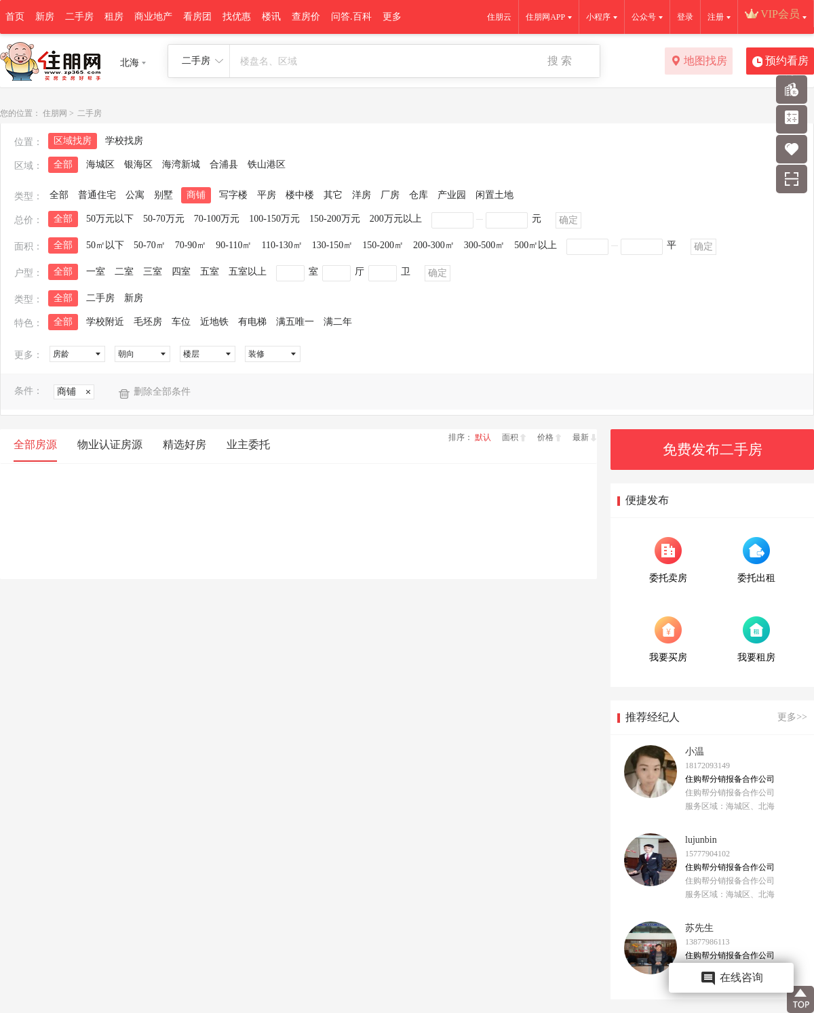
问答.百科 (351, 17)
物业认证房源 (109, 444)
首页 (14, 17)
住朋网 (55, 113)
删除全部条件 (162, 391)
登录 (685, 17)
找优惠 (236, 17)
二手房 (79, 17)
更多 (392, 17)
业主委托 (248, 444)
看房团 (197, 17)
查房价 (306, 17)
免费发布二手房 (712, 449)
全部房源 (35, 444)
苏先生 (699, 928)
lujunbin (701, 840)
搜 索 (559, 60)
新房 (44, 17)
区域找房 (73, 141)
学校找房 (124, 141)
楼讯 (271, 17)
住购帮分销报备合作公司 (730, 779)
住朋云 (499, 17)
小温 (694, 752)
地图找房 (699, 61)
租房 (113, 17)
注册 (716, 17)
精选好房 (184, 444)
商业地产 (153, 17)
